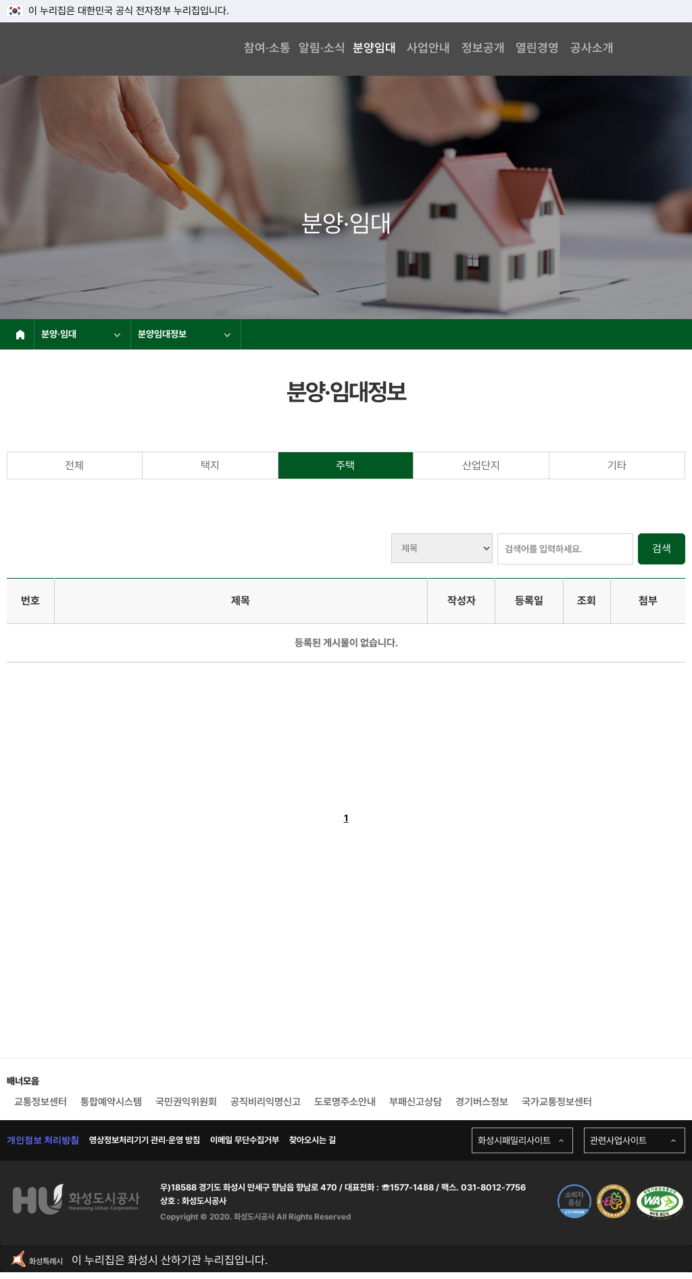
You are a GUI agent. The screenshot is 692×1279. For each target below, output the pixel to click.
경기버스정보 (481, 1102)
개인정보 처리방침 (43, 1140)
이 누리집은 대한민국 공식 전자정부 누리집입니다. (118, 11)
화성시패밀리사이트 (514, 1140)
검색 (661, 548)
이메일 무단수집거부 (244, 1140)
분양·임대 (80, 334)
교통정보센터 (40, 1102)
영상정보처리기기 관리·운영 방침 (144, 1140)
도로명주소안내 (345, 1102)
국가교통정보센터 (557, 1102)
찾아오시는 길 (312, 1140)
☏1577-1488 (406, 1187)
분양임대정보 (184, 334)
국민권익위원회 (186, 1102)
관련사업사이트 (618, 1140)
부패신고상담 (415, 1102)
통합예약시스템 (111, 1102)
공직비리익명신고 (265, 1102)
